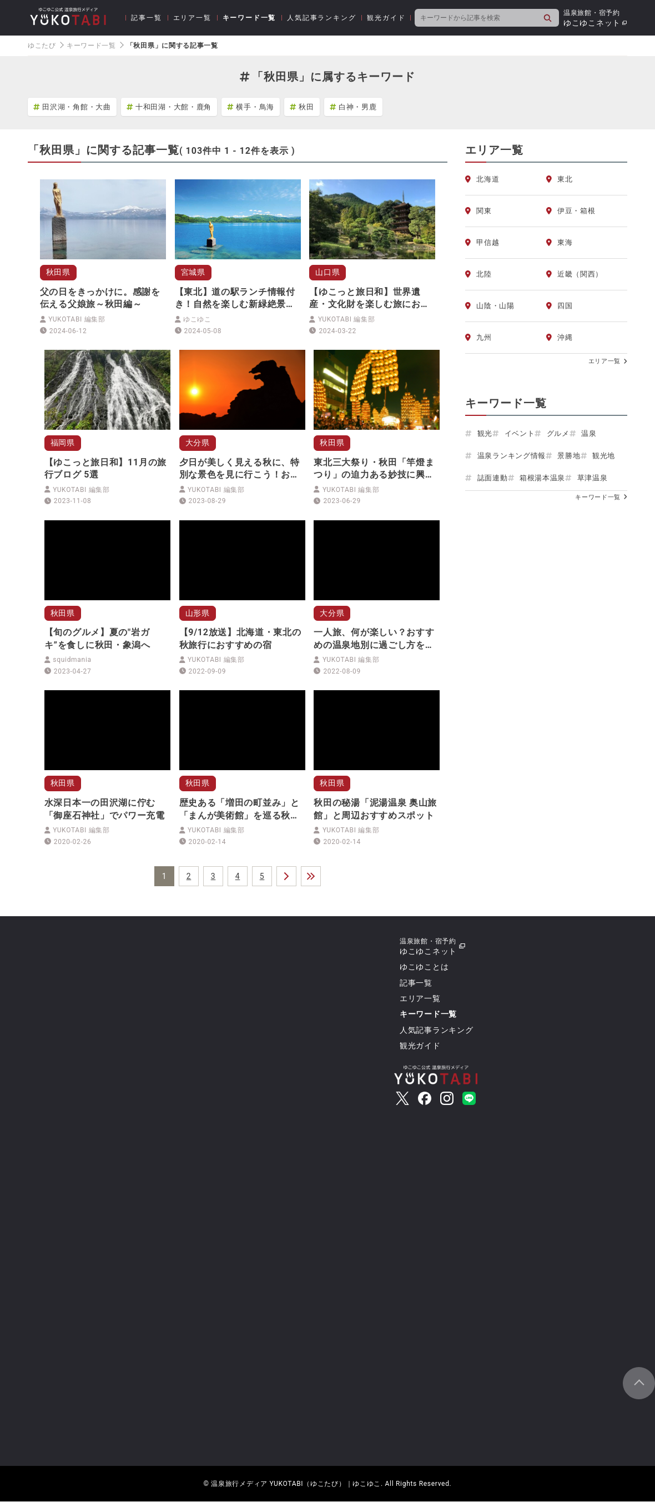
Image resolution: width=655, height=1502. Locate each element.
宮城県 (193, 272)
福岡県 (63, 442)
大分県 (197, 442)
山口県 (327, 272)
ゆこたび (42, 45)
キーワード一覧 (249, 18)
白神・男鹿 (353, 107)
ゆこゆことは (424, 967)
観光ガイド (386, 18)
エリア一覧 (192, 18)
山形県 (197, 613)
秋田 (302, 107)
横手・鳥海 (250, 107)
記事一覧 (146, 18)
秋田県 (58, 272)
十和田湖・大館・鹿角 (169, 107)
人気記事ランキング (321, 18)
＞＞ (311, 877)
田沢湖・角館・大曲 (72, 107)
